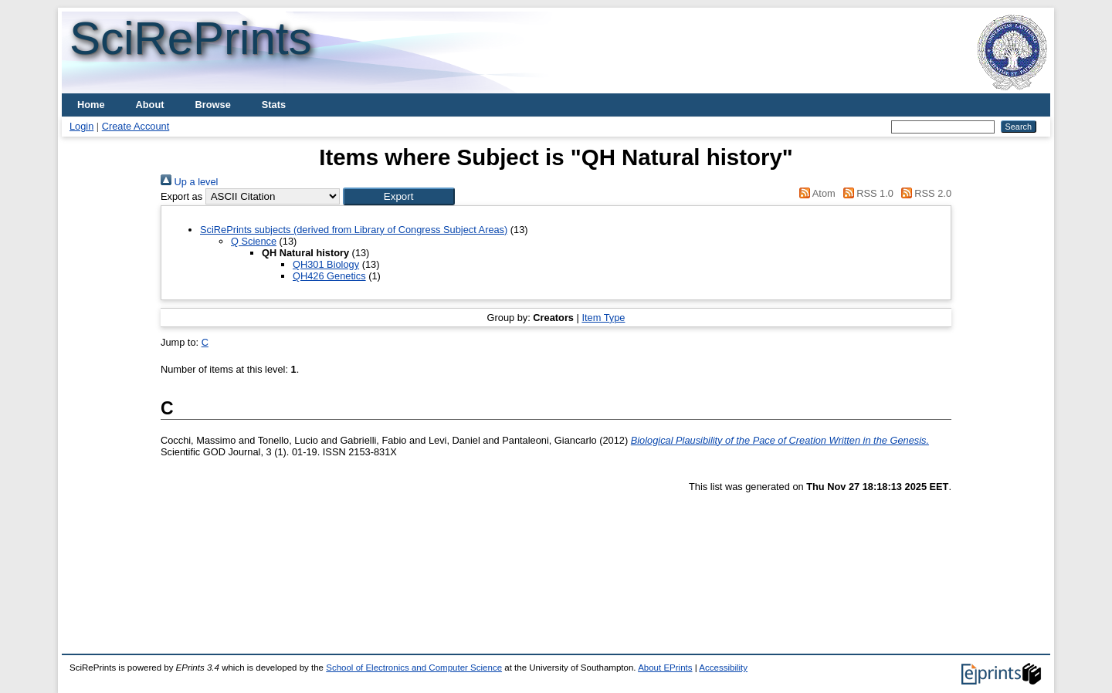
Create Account (136, 126)
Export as (181, 196)
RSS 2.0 (923, 193)
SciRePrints (190, 38)
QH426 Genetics (329, 276)
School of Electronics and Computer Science (414, 667)
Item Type (603, 317)
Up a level (189, 182)
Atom (815, 193)
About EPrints (665, 667)
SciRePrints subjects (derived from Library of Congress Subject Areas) (353, 229)
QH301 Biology (326, 264)
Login (81, 126)
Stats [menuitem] (274, 104)
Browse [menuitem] (213, 104)
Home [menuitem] (91, 104)
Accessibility (723, 667)
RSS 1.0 (865, 193)
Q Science (253, 241)
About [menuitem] (150, 104)
